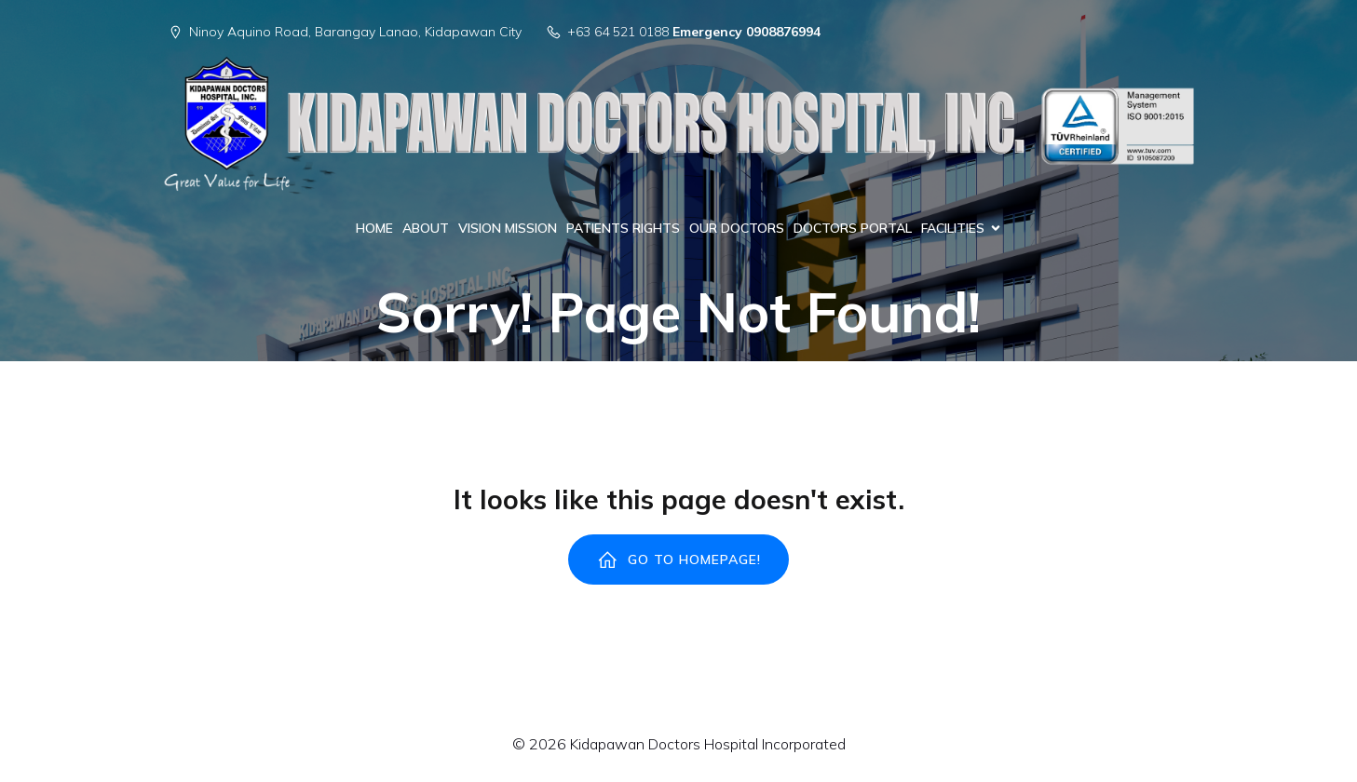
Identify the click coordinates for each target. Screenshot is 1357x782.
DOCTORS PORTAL (853, 228)
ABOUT (425, 228)
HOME (374, 228)
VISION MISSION (507, 228)
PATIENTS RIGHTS (623, 228)
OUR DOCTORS (736, 228)
